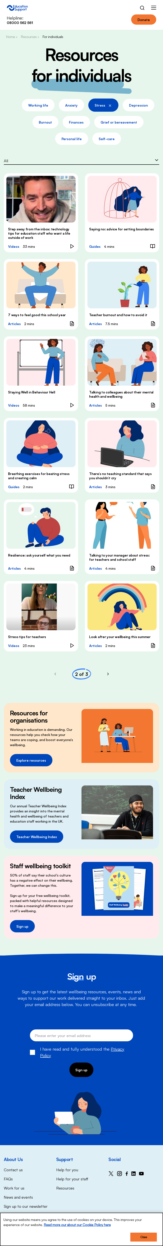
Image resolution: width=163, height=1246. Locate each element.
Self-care (107, 138)
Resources (65, 1188)
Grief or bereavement (119, 122)
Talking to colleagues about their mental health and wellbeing (121, 394)
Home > (11, 36)
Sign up (22, 926)
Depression (138, 105)
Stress (103, 104)
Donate (144, 19)
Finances (76, 122)
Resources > (30, 36)
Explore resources (31, 760)
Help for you (67, 1169)
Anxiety (71, 105)
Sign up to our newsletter (26, 1206)
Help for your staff (72, 1178)
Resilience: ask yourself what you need (39, 555)
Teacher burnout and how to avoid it (118, 314)
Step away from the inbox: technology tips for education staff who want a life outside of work (39, 233)
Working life (38, 105)
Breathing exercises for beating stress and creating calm (39, 475)
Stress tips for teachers (27, 636)
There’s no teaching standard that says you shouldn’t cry (120, 475)
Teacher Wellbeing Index (36, 836)
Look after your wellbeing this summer (120, 636)
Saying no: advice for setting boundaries (121, 229)
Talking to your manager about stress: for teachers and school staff (119, 557)
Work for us (14, 1188)
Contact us (13, 1169)
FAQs (8, 1178)
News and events (18, 1197)
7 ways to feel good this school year (37, 314)
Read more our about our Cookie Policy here (77, 1224)
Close (143, 1237)
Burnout (45, 122)
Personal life (72, 138)
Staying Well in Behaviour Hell (31, 392)
